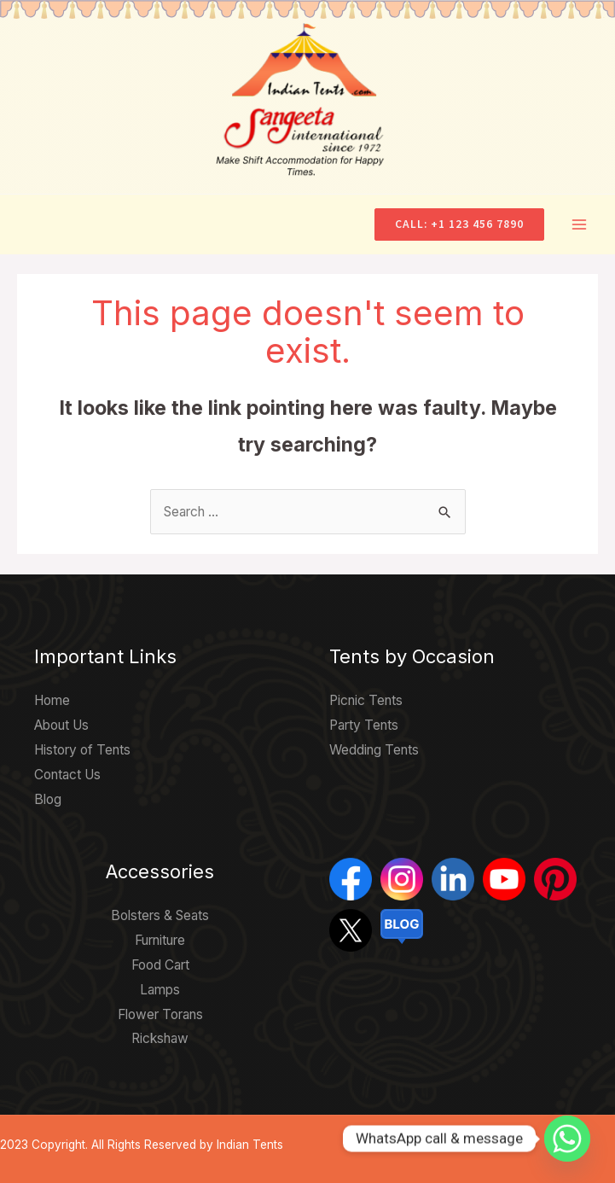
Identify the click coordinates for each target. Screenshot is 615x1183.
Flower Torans (160, 1014)
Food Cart (160, 965)
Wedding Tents (374, 750)
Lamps (160, 990)
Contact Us (67, 774)
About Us (61, 725)
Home (52, 700)
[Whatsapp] (567, 1139)
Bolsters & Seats (160, 915)
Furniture (160, 940)
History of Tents (82, 750)
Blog (47, 799)
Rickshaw (160, 1038)
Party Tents (363, 725)
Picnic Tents (366, 700)
